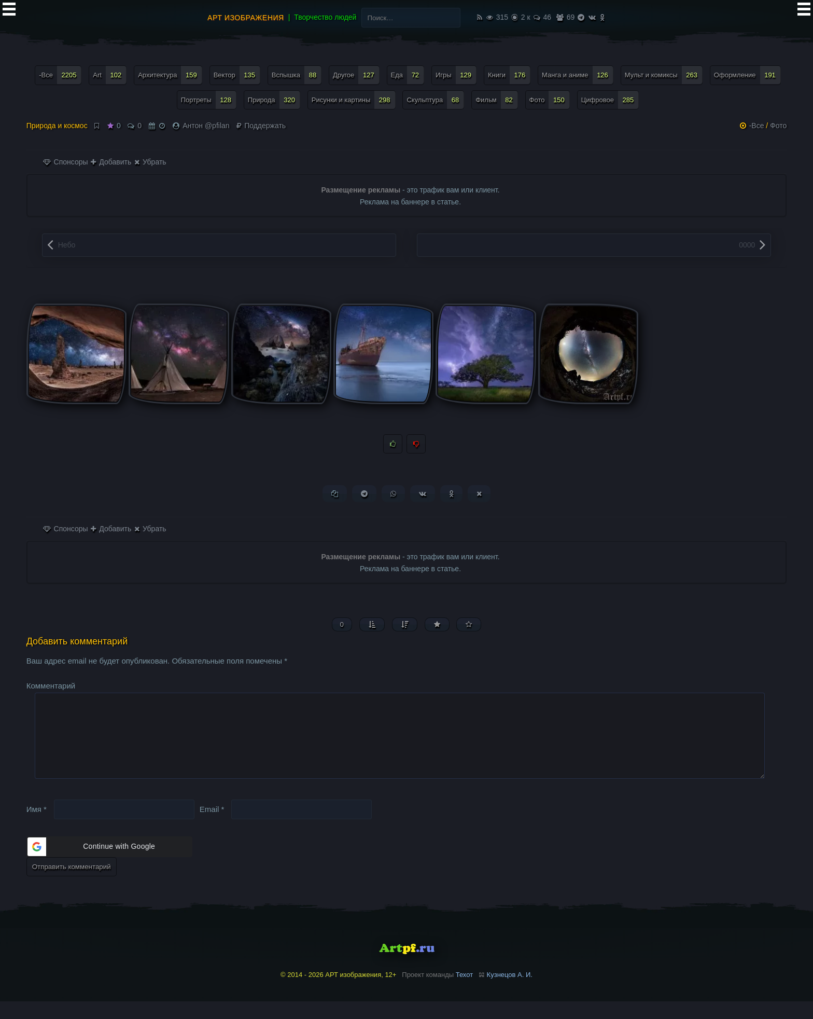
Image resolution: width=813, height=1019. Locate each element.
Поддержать (261, 125)
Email (212, 826)
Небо (67, 245)
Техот (464, 992)
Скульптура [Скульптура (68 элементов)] (435, 100)
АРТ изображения (245, 17)
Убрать (150, 162)
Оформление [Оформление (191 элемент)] (747, 75)
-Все (756, 125)
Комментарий (50, 686)
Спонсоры (65, 162)
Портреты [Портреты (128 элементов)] (208, 100)
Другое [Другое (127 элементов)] (356, 75)
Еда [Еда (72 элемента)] (408, 75)
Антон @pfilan (206, 125)
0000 (747, 245)
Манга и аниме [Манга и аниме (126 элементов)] (577, 75)
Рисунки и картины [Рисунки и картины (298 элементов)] (354, 100)
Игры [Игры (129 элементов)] (456, 75)
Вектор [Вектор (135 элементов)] (237, 75)
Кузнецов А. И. (509, 992)
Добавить (111, 162)
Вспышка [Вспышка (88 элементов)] (296, 75)
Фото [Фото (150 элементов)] (549, 100)
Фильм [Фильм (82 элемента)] (496, 100)
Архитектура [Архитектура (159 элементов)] (170, 75)
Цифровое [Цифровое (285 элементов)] (610, 100)
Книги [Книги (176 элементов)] (509, 75)
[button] (109, 863)
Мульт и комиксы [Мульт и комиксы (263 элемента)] (664, 75)
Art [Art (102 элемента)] (110, 75)
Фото (778, 125)
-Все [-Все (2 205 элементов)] (60, 75)
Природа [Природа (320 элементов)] (274, 100)
